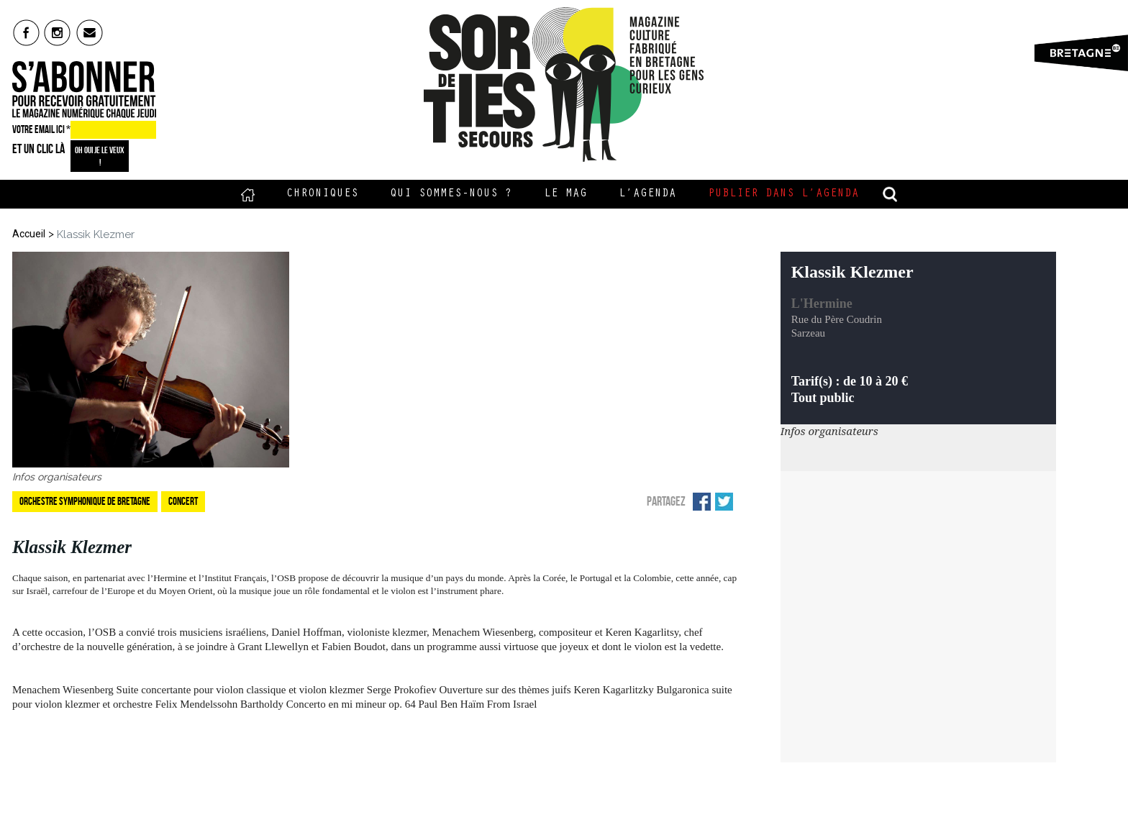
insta (58, 32)
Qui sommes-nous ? (451, 194)
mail (90, 32)
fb (26, 32)
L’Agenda (647, 194)
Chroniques (322, 194)
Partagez (666, 501)
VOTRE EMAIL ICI (41, 129)
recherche (890, 194)
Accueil (247, 194)
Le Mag (565, 194)
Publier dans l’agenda (783, 194)
